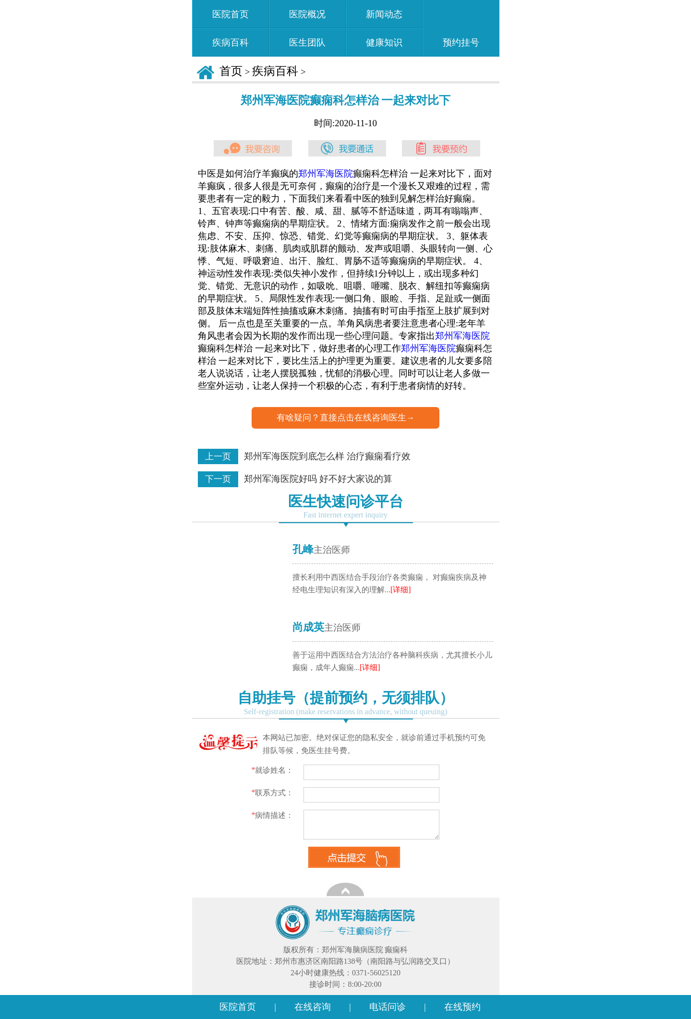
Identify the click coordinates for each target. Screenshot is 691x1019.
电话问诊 (387, 1007)
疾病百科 (275, 71)
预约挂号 (461, 26)
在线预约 (462, 1007)
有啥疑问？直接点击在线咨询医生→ (346, 417)
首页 (230, 71)
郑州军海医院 (325, 173)
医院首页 (237, 1007)
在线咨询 (312, 1007)
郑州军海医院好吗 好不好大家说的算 (318, 479)
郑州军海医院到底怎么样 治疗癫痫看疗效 (327, 456)
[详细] (400, 590)
